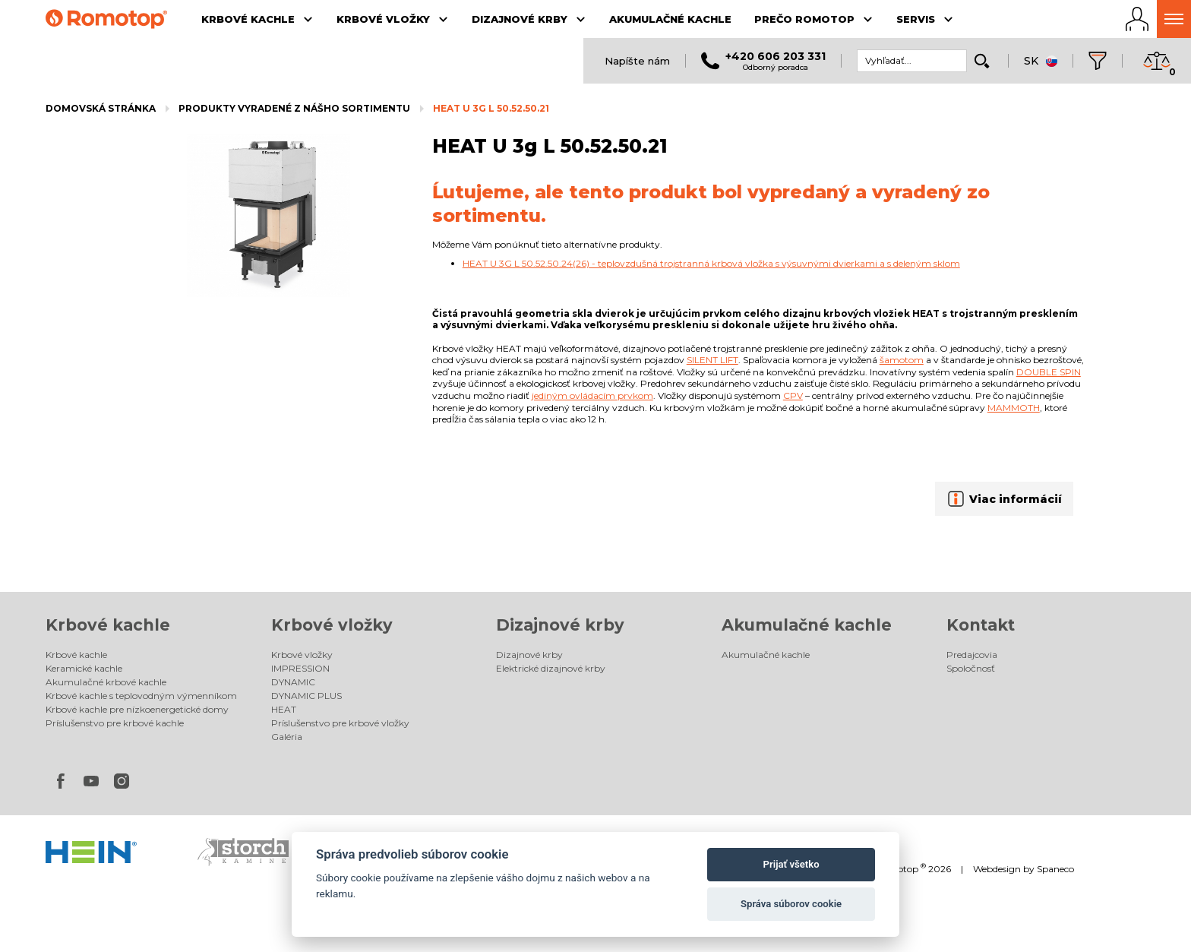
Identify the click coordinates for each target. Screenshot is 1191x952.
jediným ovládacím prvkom (592, 395)
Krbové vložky (332, 624)
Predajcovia (971, 654)
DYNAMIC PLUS (306, 695)
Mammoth (1013, 407)
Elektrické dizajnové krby (550, 668)
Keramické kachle (84, 668)
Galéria (286, 736)
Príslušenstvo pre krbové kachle (115, 723)
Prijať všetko (791, 864)
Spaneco (1055, 869)
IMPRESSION (300, 668)
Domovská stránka (101, 108)
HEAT (283, 709)
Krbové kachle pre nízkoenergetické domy (137, 709)
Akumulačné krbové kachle (106, 682)
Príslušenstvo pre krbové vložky (340, 723)
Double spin (1048, 372)
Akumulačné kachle (807, 624)
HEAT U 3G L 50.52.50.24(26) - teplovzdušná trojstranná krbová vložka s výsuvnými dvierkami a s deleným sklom (711, 263)
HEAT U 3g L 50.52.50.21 (491, 108)
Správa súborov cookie (791, 903)
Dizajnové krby (560, 624)
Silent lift (712, 359)
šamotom (902, 359)
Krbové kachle (108, 624)
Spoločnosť (970, 668)
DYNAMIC (293, 682)
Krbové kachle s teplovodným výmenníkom (141, 695)
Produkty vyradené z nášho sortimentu (294, 108)
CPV (793, 395)
